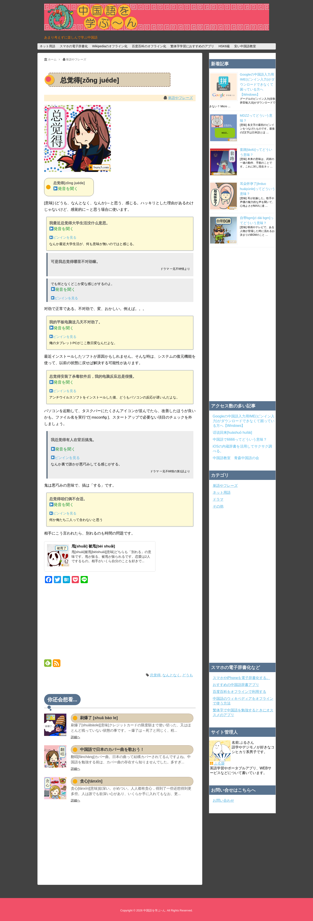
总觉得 (155, 675)
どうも (187, 675)
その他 (218, 506)
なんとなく (171, 675)
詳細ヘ (75, 737)
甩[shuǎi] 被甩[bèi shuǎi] (93, 546)
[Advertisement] (120, 622)
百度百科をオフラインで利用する (239, 692)
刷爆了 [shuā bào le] (99, 718)
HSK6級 (224, 46)
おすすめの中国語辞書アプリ (236, 685)
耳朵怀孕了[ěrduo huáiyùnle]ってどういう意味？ (257, 189)
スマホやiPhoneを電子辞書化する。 (241, 678)
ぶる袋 (219, 763)
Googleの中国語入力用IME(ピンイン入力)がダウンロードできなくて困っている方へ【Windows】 (257, 84)
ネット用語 (47, 46)
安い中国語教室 (245, 46)
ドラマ (218, 499)
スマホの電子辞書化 (74, 46)
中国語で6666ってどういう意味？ (240, 439)
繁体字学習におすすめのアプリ (192, 46)
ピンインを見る (62, 237)
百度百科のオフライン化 (149, 46)
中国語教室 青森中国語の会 (236, 458)
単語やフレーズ (180, 98)
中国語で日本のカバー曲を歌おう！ (112, 749)
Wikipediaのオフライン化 (109, 46)
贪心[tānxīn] (91, 781)
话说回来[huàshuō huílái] (232, 432)
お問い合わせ (223, 800)
